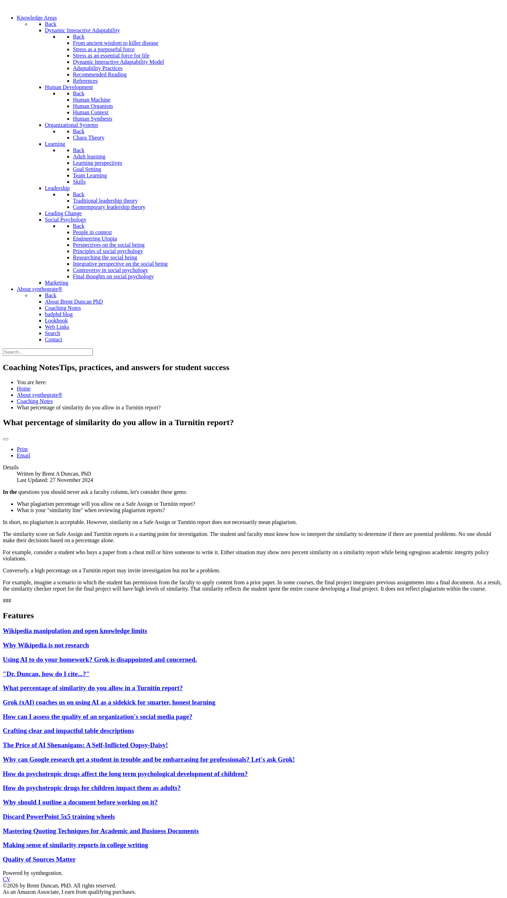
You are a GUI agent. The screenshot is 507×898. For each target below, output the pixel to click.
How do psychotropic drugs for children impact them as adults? (92, 787)
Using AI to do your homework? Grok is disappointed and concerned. (100, 659)
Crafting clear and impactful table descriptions (68, 730)
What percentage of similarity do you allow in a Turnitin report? (93, 688)
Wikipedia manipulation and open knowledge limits (75, 630)
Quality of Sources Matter (39, 859)
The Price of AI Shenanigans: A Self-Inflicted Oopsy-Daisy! (85, 745)
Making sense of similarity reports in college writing (75, 845)
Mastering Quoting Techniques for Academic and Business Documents (101, 831)
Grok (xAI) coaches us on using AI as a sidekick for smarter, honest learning (109, 702)
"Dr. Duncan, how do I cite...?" (46, 674)
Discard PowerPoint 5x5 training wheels (59, 816)
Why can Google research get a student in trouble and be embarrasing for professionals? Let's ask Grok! (149, 759)
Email (23, 455)
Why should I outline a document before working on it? (80, 802)
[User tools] (5, 439)
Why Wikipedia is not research (46, 645)
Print (22, 449)
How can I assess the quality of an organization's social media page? (97, 716)
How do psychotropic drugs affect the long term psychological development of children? (125, 773)
